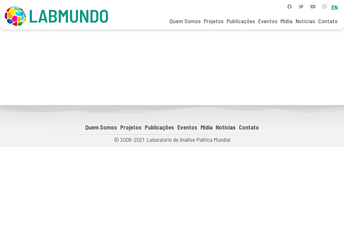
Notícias (305, 20)
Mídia (286, 20)
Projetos (213, 20)
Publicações (241, 20)
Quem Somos (185, 20)
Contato (328, 20)
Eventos (267, 20)
